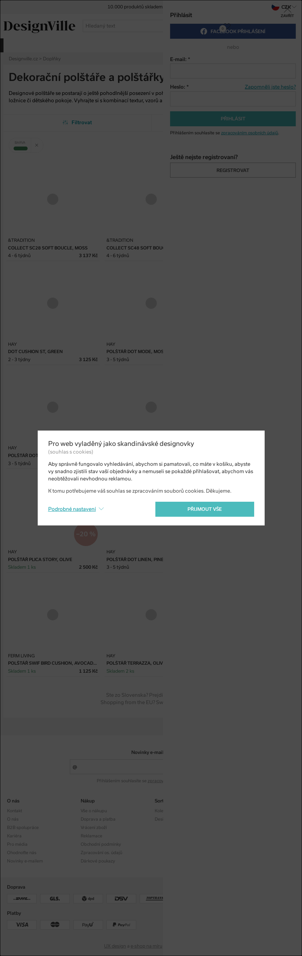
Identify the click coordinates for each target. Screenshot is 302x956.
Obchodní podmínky (101, 844)
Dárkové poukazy (98, 861)
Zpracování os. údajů (101, 852)
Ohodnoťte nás (21, 852)
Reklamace (91, 836)
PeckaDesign (184, 946)
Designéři (164, 819)
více (291, 45)
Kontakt (14, 810)
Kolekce (162, 810)
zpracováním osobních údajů (176, 780)
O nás (13, 819)
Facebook (238, 819)
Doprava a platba (98, 819)
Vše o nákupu (94, 810)
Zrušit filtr (39, 143)
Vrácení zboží (94, 827)
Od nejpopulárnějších (225, 122)
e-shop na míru (146, 946)
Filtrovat (77, 122)
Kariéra (14, 836)
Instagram (238, 810)
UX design (115, 946)
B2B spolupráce (23, 827)
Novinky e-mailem (151, 752)
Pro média (17, 844)
